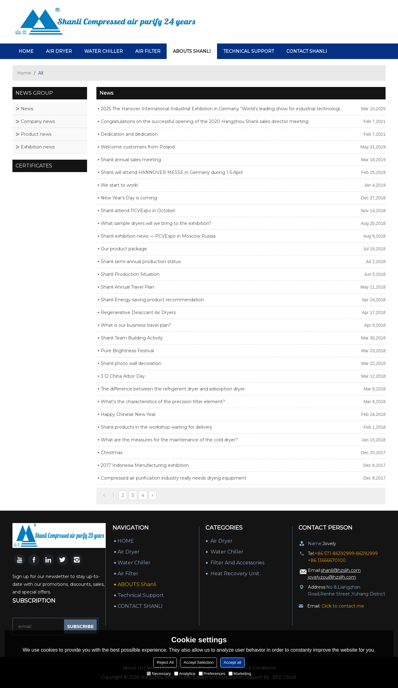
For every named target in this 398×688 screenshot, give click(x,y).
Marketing (240, 673)
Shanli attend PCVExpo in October (138, 210)
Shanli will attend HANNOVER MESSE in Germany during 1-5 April (172, 172)
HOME (26, 51)
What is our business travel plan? (136, 325)
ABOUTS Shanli (192, 51)
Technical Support (248, 51)
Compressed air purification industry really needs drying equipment (173, 478)
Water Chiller (103, 51)
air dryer (59, 51)
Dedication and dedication (129, 134)
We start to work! (119, 185)
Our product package (124, 249)
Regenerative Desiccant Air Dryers (138, 312)
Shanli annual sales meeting (131, 159)
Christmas (112, 452)
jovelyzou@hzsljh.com (332, 577)
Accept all (232, 662)
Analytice (185, 673)
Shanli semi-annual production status (141, 261)
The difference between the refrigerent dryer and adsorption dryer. (173, 389)
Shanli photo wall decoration (131, 363)
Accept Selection (198, 662)
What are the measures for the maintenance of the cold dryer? (169, 440)
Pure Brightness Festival (127, 350)
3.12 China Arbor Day (123, 376)
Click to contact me (343, 606)
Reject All (165, 662)
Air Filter (147, 51)
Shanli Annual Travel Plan (127, 287)
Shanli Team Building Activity (132, 338)
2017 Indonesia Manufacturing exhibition (145, 465)
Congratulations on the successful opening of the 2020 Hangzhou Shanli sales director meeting (204, 121)
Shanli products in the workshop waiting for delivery (156, 427)
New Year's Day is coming (129, 198)
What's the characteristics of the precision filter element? (163, 401)
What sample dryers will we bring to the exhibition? (156, 223)
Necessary (159, 673)
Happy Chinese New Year (128, 414)
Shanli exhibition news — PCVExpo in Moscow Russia (158, 236)
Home (24, 73)
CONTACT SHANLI (306, 51)
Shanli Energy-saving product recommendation (152, 300)
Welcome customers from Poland (138, 147)
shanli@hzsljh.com (341, 570)
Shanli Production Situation (130, 274)
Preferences (212, 673)
